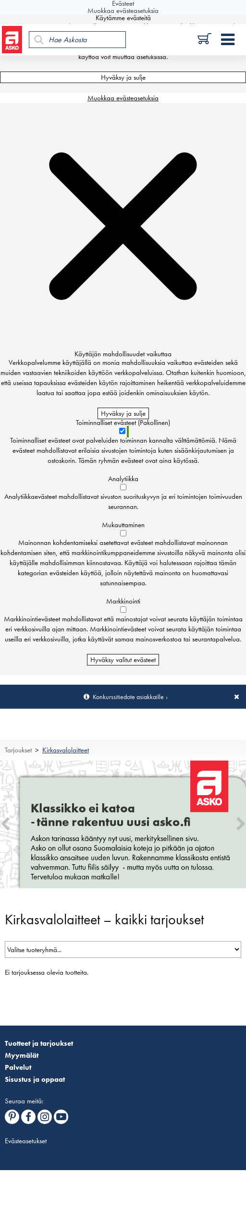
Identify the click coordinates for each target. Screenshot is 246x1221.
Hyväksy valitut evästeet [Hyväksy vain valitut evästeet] (123, 660)
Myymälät (21, 1055)
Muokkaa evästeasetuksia (123, 98)
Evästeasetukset (26, 1141)
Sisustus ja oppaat (35, 1079)
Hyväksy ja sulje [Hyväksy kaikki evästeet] (123, 77)
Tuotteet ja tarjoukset (39, 1043)
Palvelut (18, 1067)
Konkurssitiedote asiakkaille (128, 696)
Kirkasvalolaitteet (65, 750)
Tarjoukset (18, 750)
